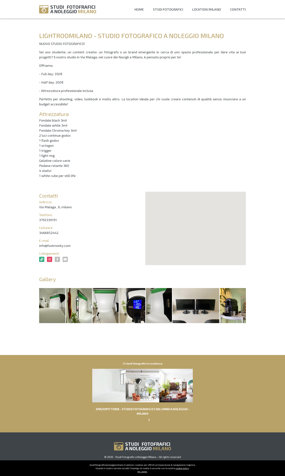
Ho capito (142, 471)
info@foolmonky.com (55, 246)
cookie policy (182, 468)
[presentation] (149, 419)
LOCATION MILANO (206, 9)
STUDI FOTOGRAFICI (168, 9)
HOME (139, 9)
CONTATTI (238, 9)
